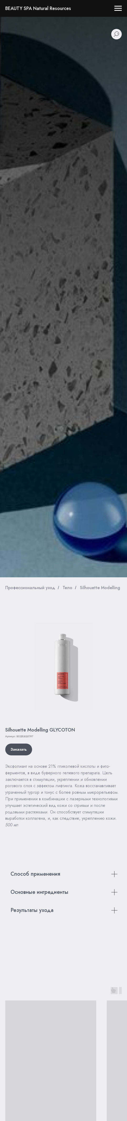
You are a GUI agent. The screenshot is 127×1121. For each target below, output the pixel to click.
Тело (67, 587)
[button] (18, 749)
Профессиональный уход (30, 587)
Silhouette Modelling (100, 587)
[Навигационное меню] (118, 8)
